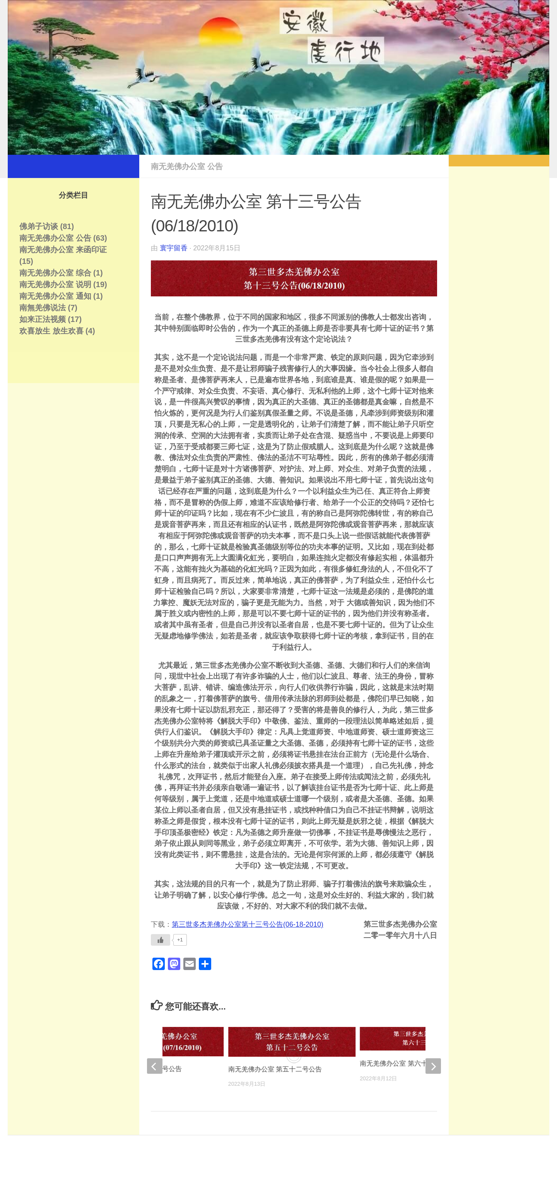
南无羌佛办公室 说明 (55, 284)
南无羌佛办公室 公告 (187, 166)
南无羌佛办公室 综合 (55, 273)
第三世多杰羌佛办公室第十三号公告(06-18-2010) (247, 924)
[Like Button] (160, 940)
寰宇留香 (174, 248)
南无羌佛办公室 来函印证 (63, 249)
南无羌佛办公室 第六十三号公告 (407, 1063)
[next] (433, 1066)
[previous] (154, 1066)
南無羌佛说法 (42, 307)
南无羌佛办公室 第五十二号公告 (275, 1069)
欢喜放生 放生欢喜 (51, 331)
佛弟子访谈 (38, 226)
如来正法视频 (42, 319)
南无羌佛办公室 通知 (55, 296)
